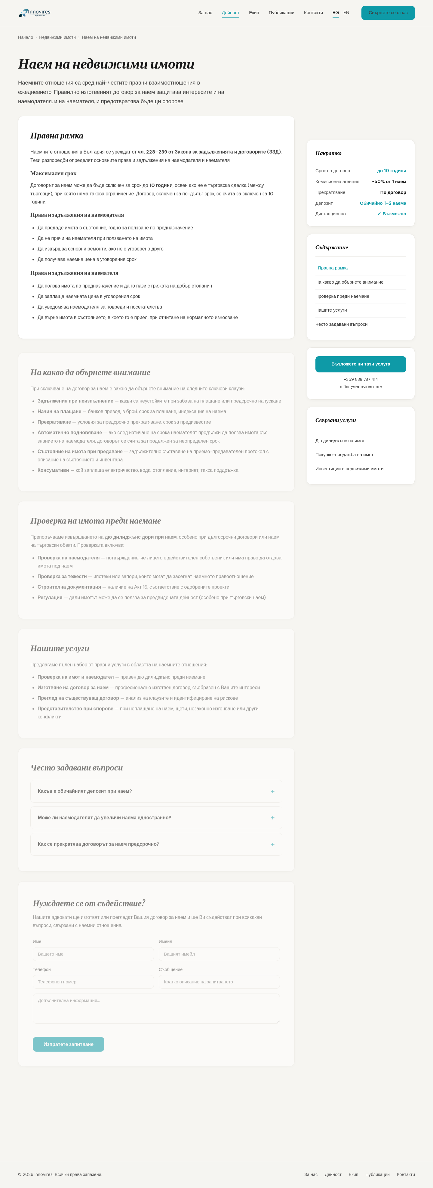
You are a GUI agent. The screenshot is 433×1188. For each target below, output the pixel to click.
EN (346, 13)
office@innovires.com (361, 386)
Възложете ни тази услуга (360, 364)
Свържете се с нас (388, 13)
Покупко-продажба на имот (344, 455)
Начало (25, 39)
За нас (205, 13)
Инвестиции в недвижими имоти (349, 469)
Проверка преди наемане (342, 296)
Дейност (231, 13)
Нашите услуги (331, 310)
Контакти (313, 13)
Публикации (281, 13)
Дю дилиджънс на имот (340, 441)
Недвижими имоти (57, 39)
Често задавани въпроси (341, 324)
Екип (254, 13)
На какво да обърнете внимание (349, 282)
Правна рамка (332, 268)
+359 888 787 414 (361, 379)
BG (336, 13)
